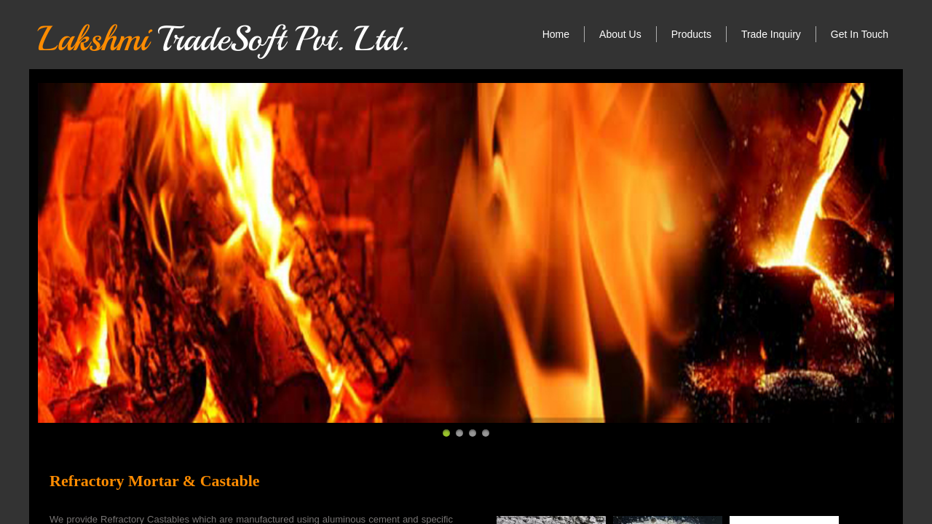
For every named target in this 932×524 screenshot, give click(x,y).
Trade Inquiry (771, 34)
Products (691, 34)
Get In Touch (859, 34)
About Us (620, 34)
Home (555, 34)
